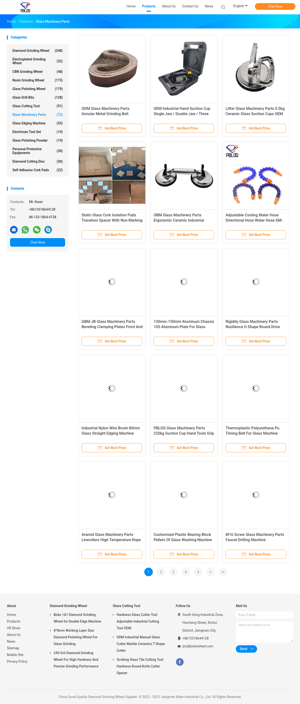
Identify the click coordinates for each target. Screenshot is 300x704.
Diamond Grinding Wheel (37, 50)
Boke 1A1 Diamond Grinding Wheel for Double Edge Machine (77, 618)
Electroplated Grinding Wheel (37, 61)
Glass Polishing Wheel (37, 88)
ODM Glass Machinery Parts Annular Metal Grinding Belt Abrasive (105, 113)
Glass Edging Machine (37, 123)
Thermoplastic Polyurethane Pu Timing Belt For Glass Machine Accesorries (252, 433)
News (11, 641)
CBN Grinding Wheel (37, 71)
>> (223, 572)
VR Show (13, 628)
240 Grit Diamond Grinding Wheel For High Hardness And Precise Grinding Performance (76, 659)
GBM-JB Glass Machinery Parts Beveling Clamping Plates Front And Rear (112, 326)
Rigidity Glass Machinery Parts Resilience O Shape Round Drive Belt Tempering (253, 326)
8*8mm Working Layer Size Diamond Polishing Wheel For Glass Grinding (76, 637)
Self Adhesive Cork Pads (37, 170)
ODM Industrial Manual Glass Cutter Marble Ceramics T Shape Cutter (141, 643)
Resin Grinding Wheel (37, 80)
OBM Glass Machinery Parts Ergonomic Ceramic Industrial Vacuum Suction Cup (179, 220)
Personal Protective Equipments (37, 151)
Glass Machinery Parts (37, 114)
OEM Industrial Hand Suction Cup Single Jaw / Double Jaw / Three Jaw (182, 113)
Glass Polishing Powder (37, 140)
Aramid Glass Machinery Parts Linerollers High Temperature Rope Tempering (111, 539)
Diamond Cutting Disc (37, 161)
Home (11, 615)
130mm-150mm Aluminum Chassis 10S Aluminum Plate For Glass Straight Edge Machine (184, 326)
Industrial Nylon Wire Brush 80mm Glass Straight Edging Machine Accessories (111, 433)
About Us (14, 635)
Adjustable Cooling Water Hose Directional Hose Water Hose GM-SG (254, 220)
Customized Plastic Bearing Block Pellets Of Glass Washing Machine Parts (183, 539)
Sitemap (13, 648)
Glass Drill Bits (37, 97)
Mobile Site (15, 655)
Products (13, 621)
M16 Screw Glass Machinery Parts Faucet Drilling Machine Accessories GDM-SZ (255, 539)
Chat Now (275, 6)
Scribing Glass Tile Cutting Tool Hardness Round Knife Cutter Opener (140, 666)
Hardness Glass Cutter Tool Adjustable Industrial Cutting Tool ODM (138, 621)
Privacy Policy (17, 661)
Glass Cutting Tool (37, 106)
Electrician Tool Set (37, 131)
